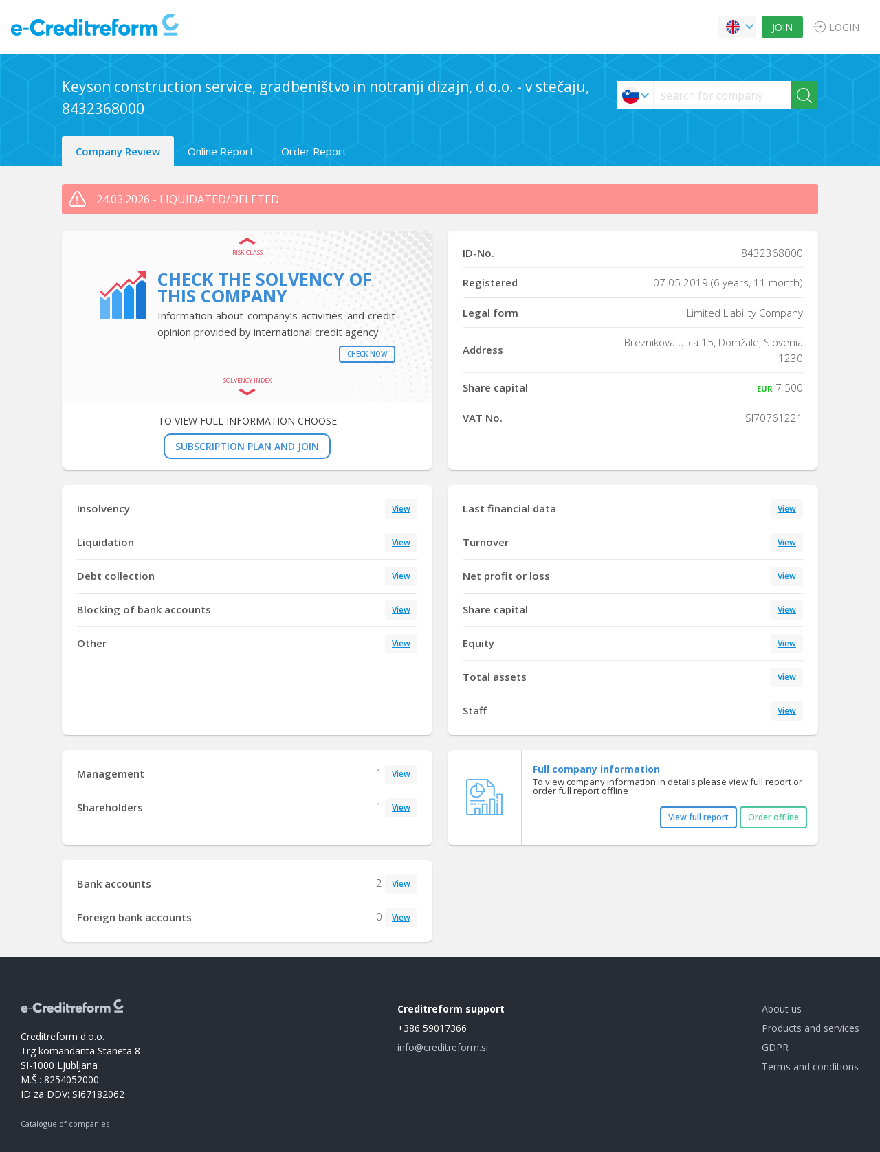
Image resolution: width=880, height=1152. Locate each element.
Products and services (810, 1028)
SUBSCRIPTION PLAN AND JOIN (247, 446)
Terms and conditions (810, 1066)
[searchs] (722, 95)
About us (782, 1008)
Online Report (221, 151)
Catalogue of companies (65, 1123)
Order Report (313, 151)
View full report (698, 817)
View (401, 509)
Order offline (773, 817)
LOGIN (844, 27)
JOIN (782, 27)
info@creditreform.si (442, 1047)
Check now (367, 354)
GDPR (775, 1047)
